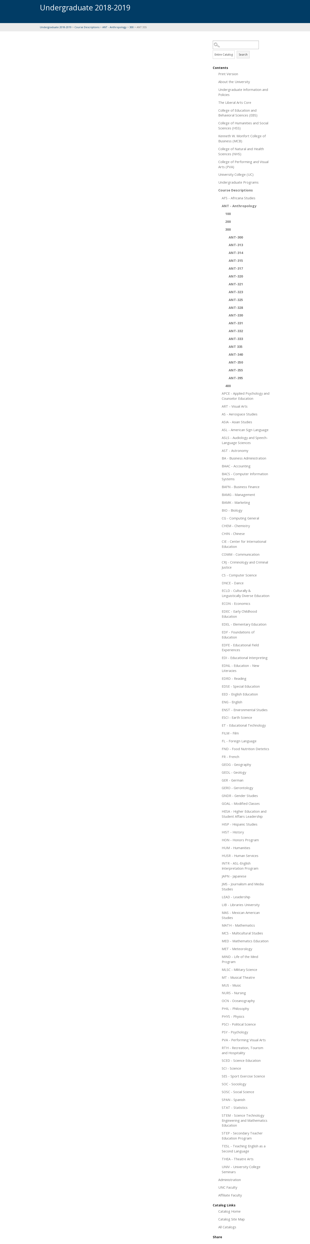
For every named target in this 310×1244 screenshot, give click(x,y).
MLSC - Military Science (239, 969)
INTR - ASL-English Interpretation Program (240, 866)
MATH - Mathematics (238, 925)
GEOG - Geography (236, 764)
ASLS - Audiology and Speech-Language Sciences (245, 440)
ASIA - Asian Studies (237, 422)
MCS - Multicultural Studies (242, 933)
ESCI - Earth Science (237, 717)
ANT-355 (236, 370)
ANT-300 (236, 237)
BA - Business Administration (244, 458)
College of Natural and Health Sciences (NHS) (241, 151)
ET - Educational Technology (244, 725)
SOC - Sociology (234, 1084)
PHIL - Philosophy (235, 1008)
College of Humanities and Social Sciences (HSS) (243, 125)
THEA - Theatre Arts (238, 1159)
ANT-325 (236, 299)
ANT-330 (236, 315)
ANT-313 (236, 244)
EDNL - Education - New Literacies (240, 668)
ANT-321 (236, 284)
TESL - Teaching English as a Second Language (244, 1148)
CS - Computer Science (239, 575)
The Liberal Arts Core (234, 102)
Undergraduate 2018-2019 (55, 27)
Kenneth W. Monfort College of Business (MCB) (242, 138)
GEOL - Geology (234, 772)
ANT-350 (236, 362)
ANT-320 (236, 276)
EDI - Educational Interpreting (245, 657)
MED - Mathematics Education (245, 941)
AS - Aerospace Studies (239, 414)
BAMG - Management (238, 494)
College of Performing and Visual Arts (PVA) (243, 164)
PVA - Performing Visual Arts (244, 1040)
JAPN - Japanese (234, 876)
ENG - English (232, 702)
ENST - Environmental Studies (245, 709)
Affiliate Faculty (230, 1195)
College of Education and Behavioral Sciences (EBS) (237, 113)
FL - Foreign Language (239, 741)
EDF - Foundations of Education (238, 634)
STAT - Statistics (235, 1107)
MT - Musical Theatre (238, 977)
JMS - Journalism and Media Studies (243, 886)
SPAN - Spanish (233, 1099)
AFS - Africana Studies (238, 198)
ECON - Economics (236, 603)
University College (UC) (236, 174)
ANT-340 (236, 354)
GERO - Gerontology (237, 787)
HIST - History (233, 832)
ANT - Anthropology (114, 27)
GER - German (232, 780)
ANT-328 (236, 307)
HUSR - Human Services (240, 855)
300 (132, 27)
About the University (234, 81)
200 (228, 221)
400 (228, 385)
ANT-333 (236, 338)
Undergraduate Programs (238, 182)
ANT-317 (236, 268)
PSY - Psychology (235, 1032)
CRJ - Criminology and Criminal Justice (245, 565)
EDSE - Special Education (241, 686)
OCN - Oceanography (238, 1000)
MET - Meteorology (237, 948)
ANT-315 (236, 260)
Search (243, 55)
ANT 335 (235, 346)
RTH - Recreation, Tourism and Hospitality (242, 1050)
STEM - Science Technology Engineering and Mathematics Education (244, 1120)
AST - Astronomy (235, 450)
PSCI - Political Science (239, 1024)
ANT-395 (236, 378)
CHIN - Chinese (233, 533)
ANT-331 (236, 323)
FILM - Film (230, 733)
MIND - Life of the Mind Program (240, 959)
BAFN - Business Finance (241, 486)
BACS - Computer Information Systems (245, 476)
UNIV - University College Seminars (241, 1169)
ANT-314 (236, 252)
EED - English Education (240, 694)
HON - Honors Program (240, 840)
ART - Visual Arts (235, 406)
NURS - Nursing (234, 992)
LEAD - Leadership (236, 897)
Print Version (228, 74)
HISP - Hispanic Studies (239, 824)
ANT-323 (236, 291)
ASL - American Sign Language (245, 429)
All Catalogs (227, 1227)
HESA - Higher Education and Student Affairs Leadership (244, 814)
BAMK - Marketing (236, 502)
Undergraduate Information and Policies (243, 92)
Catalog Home (229, 1211)
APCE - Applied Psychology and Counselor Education (245, 396)
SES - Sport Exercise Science (243, 1076)
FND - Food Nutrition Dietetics (245, 748)
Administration (229, 1179)
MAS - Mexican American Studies (241, 915)
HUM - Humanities (236, 847)
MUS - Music (231, 985)
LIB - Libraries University (241, 904)
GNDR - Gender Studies (240, 795)
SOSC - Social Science (238, 1091)
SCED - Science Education (241, 1060)
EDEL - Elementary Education (244, 624)
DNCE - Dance (233, 583)
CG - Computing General (240, 518)
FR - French (230, 756)
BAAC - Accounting (236, 466)
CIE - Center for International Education (244, 544)
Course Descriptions (86, 27)
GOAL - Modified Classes (241, 803)
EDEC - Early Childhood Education (239, 614)
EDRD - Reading (234, 678)
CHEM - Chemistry (236, 525)
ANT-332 (236, 330)
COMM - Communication (241, 554)
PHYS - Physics (233, 1016)
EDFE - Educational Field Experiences (240, 647)
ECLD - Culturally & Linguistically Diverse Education (245, 593)
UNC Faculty (227, 1187)
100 (228, 213)
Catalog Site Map (231, 1219)
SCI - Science (231, 1068)
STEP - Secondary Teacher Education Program (242, 1135)
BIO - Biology (232, 510)
